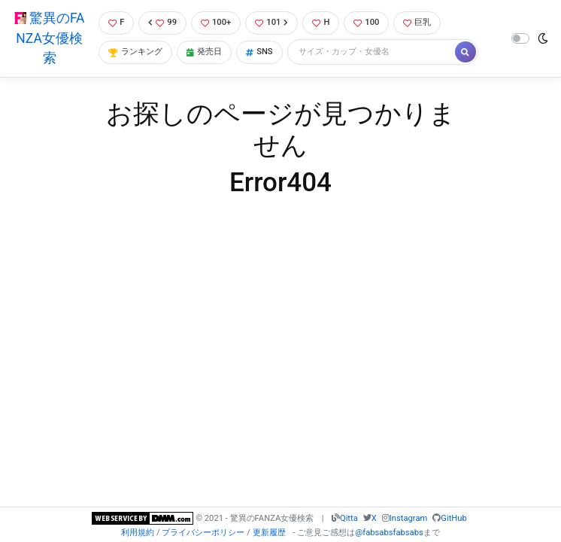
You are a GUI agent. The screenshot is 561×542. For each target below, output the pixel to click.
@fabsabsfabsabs (389, 532)
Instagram (409, 518)
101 (271, 22)
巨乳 (417, 22)
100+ (216, 22)
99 (162, 22)
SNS (259, 51)
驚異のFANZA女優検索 (49, 38)
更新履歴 (269, 532)
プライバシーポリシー (203, 532)
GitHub (453, 518)
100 (366, 22)
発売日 (204, 51)
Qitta (349, 518)
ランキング (135, 51)
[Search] (372, 52)
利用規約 (137, 532)
